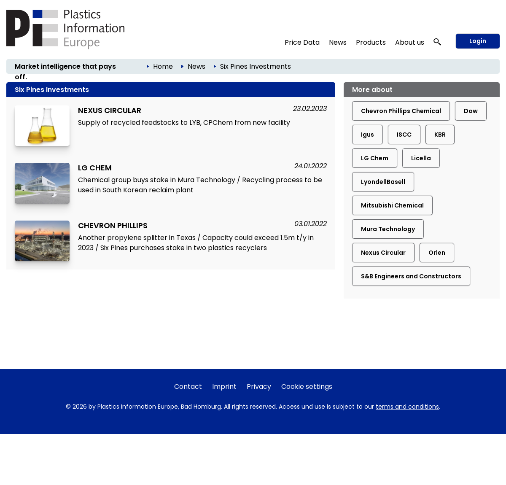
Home (163, 66)
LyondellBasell (383, 182)
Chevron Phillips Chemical (401, 111)
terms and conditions (407, 406)
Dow (471, 111)
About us (409, 42)
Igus (367, 134)
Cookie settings (306, 386)
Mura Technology (388, 229)
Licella (421, 158)
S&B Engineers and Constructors (411, 276)
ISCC (404, 134)
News (338, 42)
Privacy (259, 386)
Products (371, 42)
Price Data (302, 42)
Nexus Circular (383, 252)
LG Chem (374, 158)
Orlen (436, 252)
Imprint (224, 386)
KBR (440, 134)
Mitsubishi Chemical (392, 205)
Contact (188, 386)
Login (477, 41)
